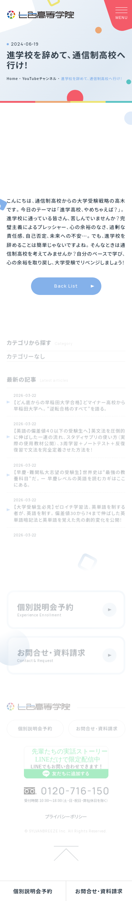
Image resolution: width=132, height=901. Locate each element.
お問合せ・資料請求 (99, 891)
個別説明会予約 (32, 891)
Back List (66, 286)
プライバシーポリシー (66, 824)
